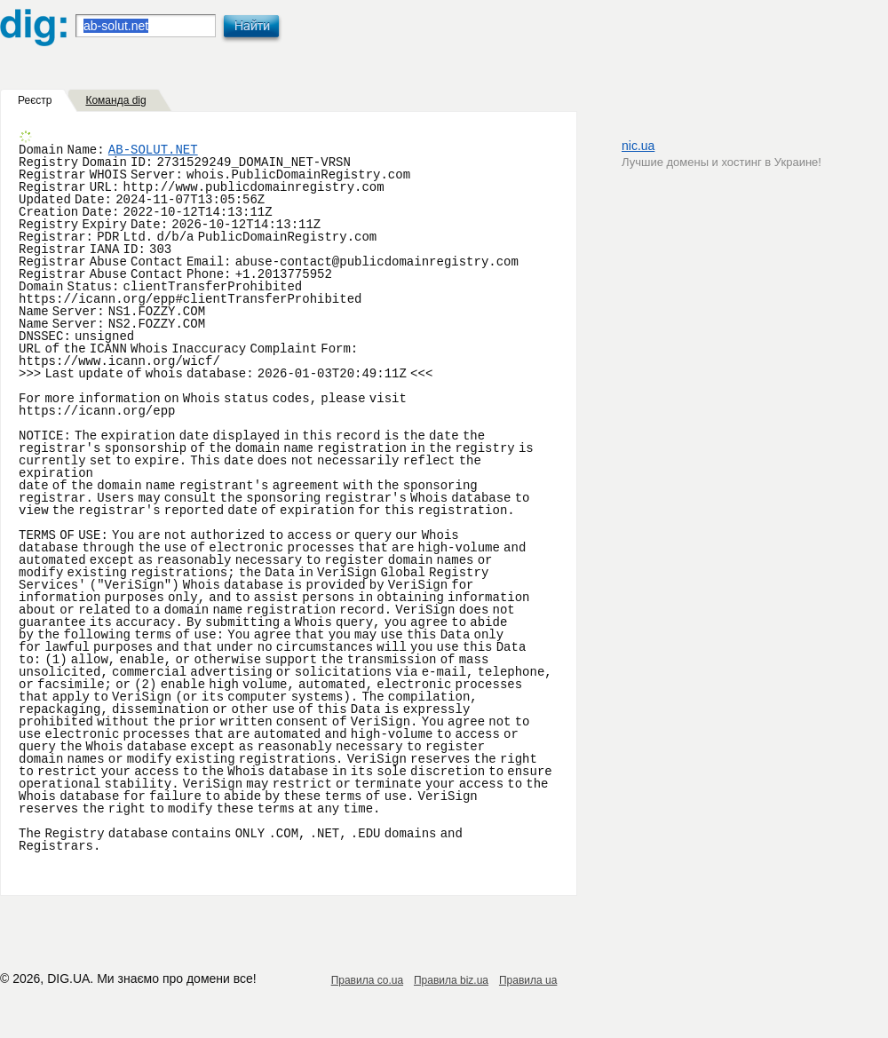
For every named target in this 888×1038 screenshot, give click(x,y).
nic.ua (638, 146)
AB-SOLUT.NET (153, 150)
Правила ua (528, 980)
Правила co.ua (367, 980)
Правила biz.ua (451, 980)
